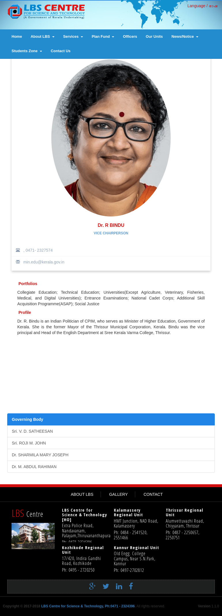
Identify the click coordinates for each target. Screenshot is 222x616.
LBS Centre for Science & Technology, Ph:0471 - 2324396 (88, 606)
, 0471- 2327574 (34, 250)
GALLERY (118, 494)
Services (73, 36)
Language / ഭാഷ (202, 5)
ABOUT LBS (82, 494)
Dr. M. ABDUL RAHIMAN (34, 466)
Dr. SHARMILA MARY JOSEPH (40, 455)
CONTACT (153, 494)
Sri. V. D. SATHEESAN (32, 431)
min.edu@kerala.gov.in (40, 262)
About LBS (42, 36)
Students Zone (27, 51)
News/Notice (185, 36)
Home (17, 36)
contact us (61, 51)
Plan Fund (103, 36)
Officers (130, 36)
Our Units (154, 36)
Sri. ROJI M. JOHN (29, 443)
